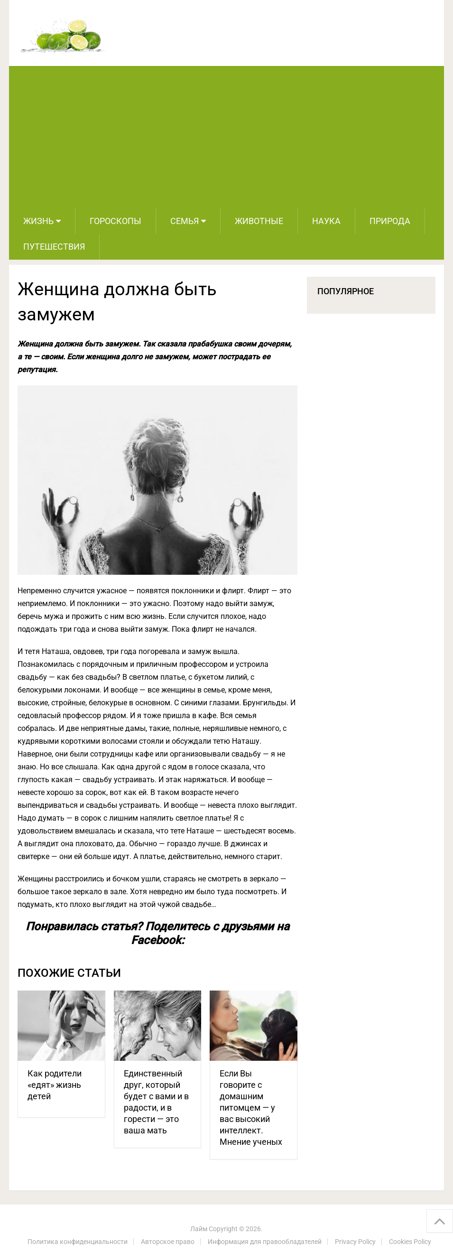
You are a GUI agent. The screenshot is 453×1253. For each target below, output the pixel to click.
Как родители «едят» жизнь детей (55, 1084)
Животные (259, 221)
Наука (326, 221)
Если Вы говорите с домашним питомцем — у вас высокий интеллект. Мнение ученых (251, 1107)
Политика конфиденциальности (78, 1241)
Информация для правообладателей (265, 1241)
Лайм (198, 1229)
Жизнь (38, 221)
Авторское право (167, 1241)
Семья (184, 221)
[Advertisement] (226, 137)
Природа (390, 221)
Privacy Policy (355, 1241)
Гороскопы (115, 221)
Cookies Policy (410, 1241)
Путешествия (54, 247)
